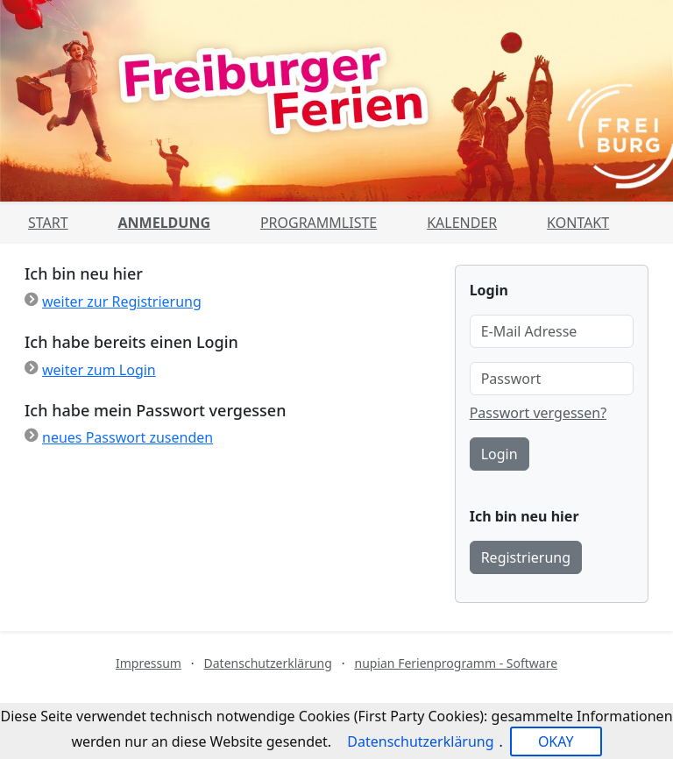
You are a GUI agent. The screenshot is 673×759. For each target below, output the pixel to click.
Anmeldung (164, 222)
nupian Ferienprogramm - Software (455, 663)
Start (48, 222)
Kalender (462, 222)
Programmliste (318, 222)
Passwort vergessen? (538, 412)
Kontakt (578, 222)
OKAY (556, 741)
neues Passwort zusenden (127, 437)
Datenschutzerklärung (268, 663)
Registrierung (525, 557)
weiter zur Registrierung (122, 301)
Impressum (148, 663)
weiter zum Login (99, 370)
